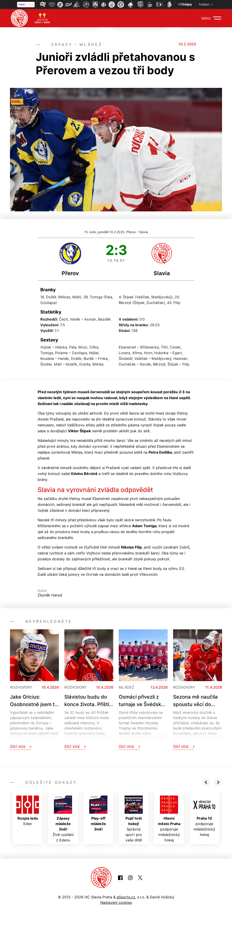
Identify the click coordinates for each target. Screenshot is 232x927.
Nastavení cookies (116, 902)
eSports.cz (126, 897)
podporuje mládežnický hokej (169, 819)
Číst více (20, 747)
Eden (27, 811)
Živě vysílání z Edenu (63, 819)
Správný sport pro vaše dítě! (134, 819)
